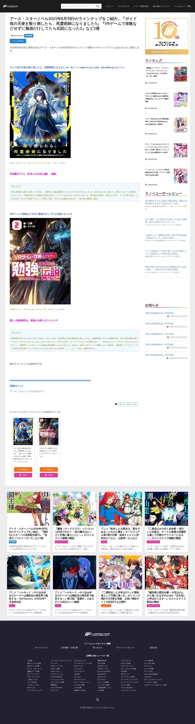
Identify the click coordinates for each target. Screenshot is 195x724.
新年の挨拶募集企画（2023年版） (160, 344)
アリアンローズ (79, 671)
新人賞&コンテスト (161, 6)
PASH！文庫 (55, 669)
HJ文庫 (29, 660)
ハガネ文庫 (78, 688)
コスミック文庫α (103, 682)
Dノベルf (54, 663)
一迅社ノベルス (32, 679)
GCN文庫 (101, 690)
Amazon (23, 469)
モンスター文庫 (149, 663)
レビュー (109, 6)
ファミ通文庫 (148, 660)
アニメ (104, 542)
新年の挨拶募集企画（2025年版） (160, 323)
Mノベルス (148, 666)
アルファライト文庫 (57, 682)
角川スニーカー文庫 (34, 663)
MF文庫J (124, 671)
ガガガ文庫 (101, 663)
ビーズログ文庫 (79, 685)
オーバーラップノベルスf (129, 682)
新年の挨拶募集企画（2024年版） (160, 334)
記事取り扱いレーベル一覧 (97, 655)
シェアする (17, 41)
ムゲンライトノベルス (128, 690)
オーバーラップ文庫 (127, 677)
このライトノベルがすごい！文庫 (155, 685)
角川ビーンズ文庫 (33, 666)
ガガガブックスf (103, 669)
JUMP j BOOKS (56, 677)
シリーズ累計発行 (141, 6)
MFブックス (125, 674)
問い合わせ (97, 647)
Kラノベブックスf (33, 677)
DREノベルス (78, 666)
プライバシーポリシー (125, 647)
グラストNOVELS (127, 688)
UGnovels (147, 677)
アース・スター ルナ (34, 669)
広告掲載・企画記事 (69, 647)
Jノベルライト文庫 (150, 682)
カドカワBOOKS (56, 688)
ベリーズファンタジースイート (61, 660)
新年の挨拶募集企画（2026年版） (160, 313)
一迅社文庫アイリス (104, 688)
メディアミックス (61, 542)
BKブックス (31, 688)
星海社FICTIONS (80, 690)
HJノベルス (101, 679)
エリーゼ (14, 163)
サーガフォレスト (80, 679)
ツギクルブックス (80, 660)
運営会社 (153, 647)
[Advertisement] (166, 290)
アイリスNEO (32, 682)
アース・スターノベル (128, 404)
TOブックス (55, 690)
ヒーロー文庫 (148, 669)
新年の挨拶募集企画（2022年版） (160, 355)
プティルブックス (127, 666)
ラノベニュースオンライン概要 (97, 643)
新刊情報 (28, 36)
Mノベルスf (78, 669)
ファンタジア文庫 (103, 685)
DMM (23, 475)
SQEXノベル (55, 671)
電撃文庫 (54, 685)
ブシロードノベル (57, 674)
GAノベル (77, 677)
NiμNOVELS (102, 674)
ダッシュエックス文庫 (128, 669)
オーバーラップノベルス (129, 679)
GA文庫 (76, 674)
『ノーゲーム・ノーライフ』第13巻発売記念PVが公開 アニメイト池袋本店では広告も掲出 (157, 172)
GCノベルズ (148, 671)
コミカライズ (123, 6)
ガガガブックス (103, 666)
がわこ (63, 163)
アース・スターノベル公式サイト (27, 391)
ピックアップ (106, 605)
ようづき (60, 309)
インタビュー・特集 (182, 6)
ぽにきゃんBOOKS (104, 671)
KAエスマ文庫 (125, 663)
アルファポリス (126, 660)
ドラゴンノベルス (33, 685)
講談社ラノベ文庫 (33, 671)
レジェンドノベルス (57, 679)
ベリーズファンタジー (34, 690)
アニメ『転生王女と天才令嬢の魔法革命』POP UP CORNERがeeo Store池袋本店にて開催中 (157, 121)
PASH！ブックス (56, 666)
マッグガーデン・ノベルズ (83, 663)
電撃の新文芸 (102, 660)
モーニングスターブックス (153, 679)
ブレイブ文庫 (125, 685)
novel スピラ (102, 677)
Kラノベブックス (33, 674)
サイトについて (41, 647)
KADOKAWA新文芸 (151, 674)
